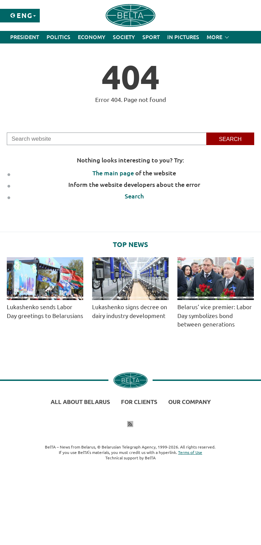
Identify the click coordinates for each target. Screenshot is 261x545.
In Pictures (183, 37)
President (24, 37)
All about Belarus (80, 402)
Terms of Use (190, 452)
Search (134, 196)
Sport (151, 37)
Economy (91, 37)
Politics (58, 37)
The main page (113, 173)
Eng (25, 15)
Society (124, 37)
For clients (139, 402)
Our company (189, 402)
